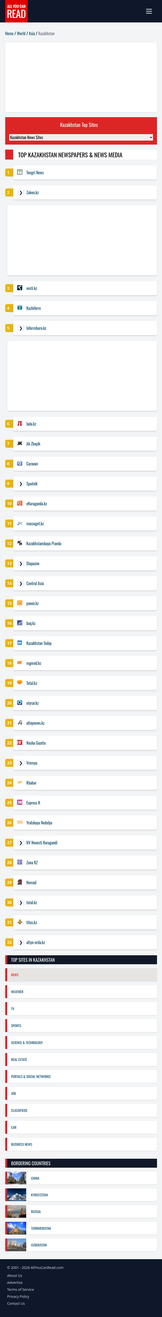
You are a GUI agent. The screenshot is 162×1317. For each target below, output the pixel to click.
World (21, 33)
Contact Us (16, 1303)
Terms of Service (20, 1289)
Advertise (15, 1282)
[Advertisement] (81, 77)
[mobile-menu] (151, 11)
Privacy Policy (18, 1296)
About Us (14, 1275)
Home (9, 33)
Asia (32, 33)
